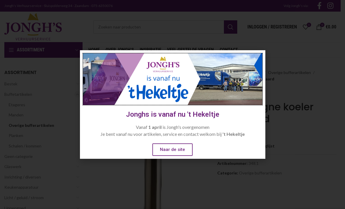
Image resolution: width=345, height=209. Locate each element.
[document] (172, 104)
